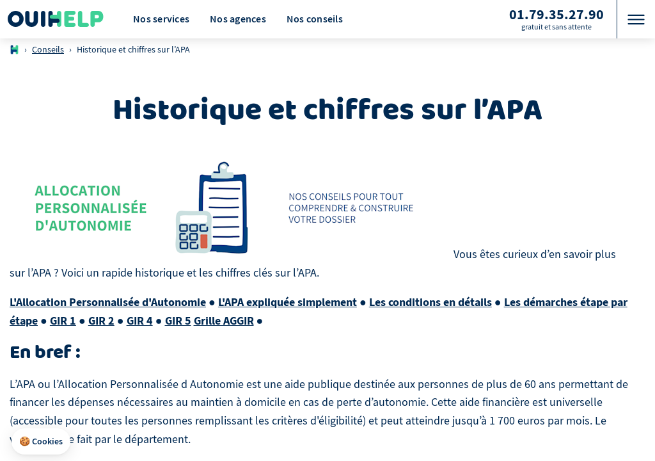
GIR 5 (178, 320)
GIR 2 (101, 320)
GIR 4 (140, 320)
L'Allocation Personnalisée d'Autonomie (108, 302)
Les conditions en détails (430, 302)
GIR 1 (63, 320)
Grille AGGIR (224, 320)
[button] (41, 441)
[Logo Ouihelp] (56, 19)
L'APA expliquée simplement (287, 302)
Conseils (48, 49)
